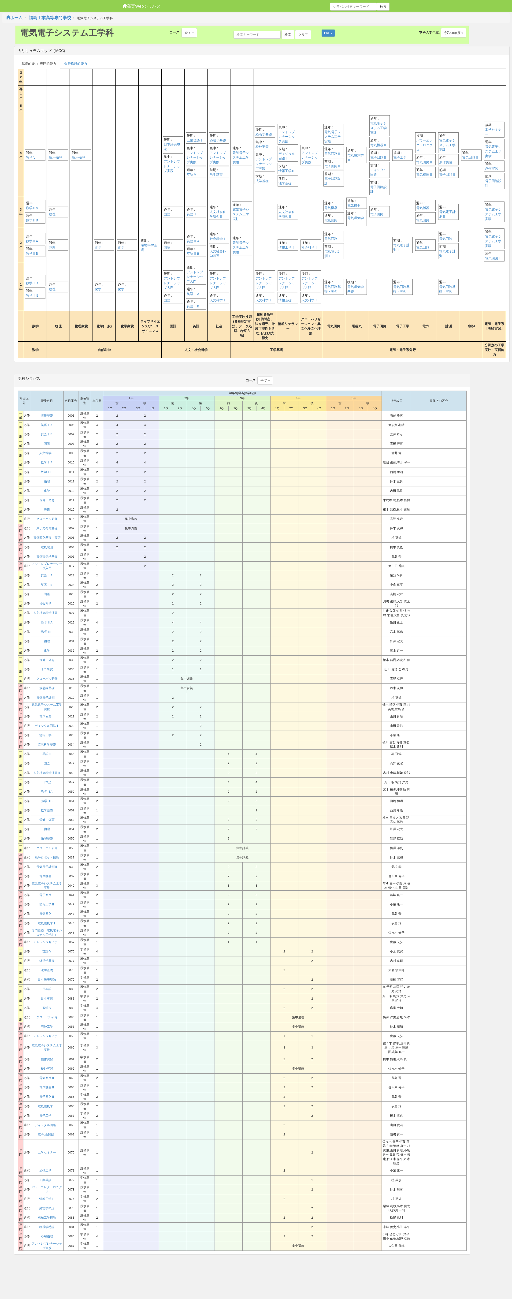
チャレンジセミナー (47, 942)
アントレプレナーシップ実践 (172, 166)
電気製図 (47, 547)
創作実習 (445, 162)
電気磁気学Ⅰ (355, 220)
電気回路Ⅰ (332, 220)
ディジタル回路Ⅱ (286, 156)
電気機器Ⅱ (378, 145)
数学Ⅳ (31, 157)
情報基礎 (285, 300)
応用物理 (55, 157)
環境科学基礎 (149, 247)
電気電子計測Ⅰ (332, 253)
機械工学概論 (47, 1217)
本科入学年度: (429, 32)
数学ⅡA (32, 241)
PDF (328, 33)
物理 (52, 214)
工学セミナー (493, 132)
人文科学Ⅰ (218, 300)
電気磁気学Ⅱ (355, 157)
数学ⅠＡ (32, 283)
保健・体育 (47, 500)
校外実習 (262, 147)
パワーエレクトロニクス (424, 145)
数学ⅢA (32, 208)
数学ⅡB (32, 253)
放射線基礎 (47, 688)
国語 (167, 214)
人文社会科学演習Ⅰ (218, 253)
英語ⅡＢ (193, 253)
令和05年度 (453, 33)
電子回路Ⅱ (332, 166)
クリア (303, 35)
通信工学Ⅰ (47, 1170)
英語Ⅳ (192, 174)
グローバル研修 (47, 519)
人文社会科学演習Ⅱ (218, 214)
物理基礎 (47, 838)
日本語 (47, 782)
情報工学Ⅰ (286, 247)
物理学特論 (47, 1227)
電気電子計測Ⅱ (447, 214)
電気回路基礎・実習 (332, 289)
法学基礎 (216, 174)
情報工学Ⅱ (47, 904)
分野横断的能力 (75, 64)
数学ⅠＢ (32, 295)
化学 (98, 247)
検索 (383, 6)
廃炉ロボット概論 (47, 857)
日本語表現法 (172, 146)
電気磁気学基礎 (355, 289)
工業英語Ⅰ (195, 140)
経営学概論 (47, 1208)
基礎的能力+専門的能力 (39, 64)
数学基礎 (47, 810)
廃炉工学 (47, 1026)
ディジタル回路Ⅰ (47, 726)
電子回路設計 (332, 181)
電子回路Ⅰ (378, 214)
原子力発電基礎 (47, 528)
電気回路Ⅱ (332, 154)
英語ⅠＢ (193, 306)
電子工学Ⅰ (401, 157)
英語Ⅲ (192, 214)
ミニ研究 (47, 669)
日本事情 (47, 998)
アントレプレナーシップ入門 (172, 283)
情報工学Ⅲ (286, 171)
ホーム (14, 17)
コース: (175, 32)
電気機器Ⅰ (332, 208)
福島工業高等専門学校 (50, 17)
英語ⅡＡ (193, 241)
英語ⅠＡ (193, 294)
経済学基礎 (218, 140)
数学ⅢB (32, 220)
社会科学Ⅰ (218, 239)
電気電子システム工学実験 (241, 157)
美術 (47, 509)
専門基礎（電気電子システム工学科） (47, 933)
